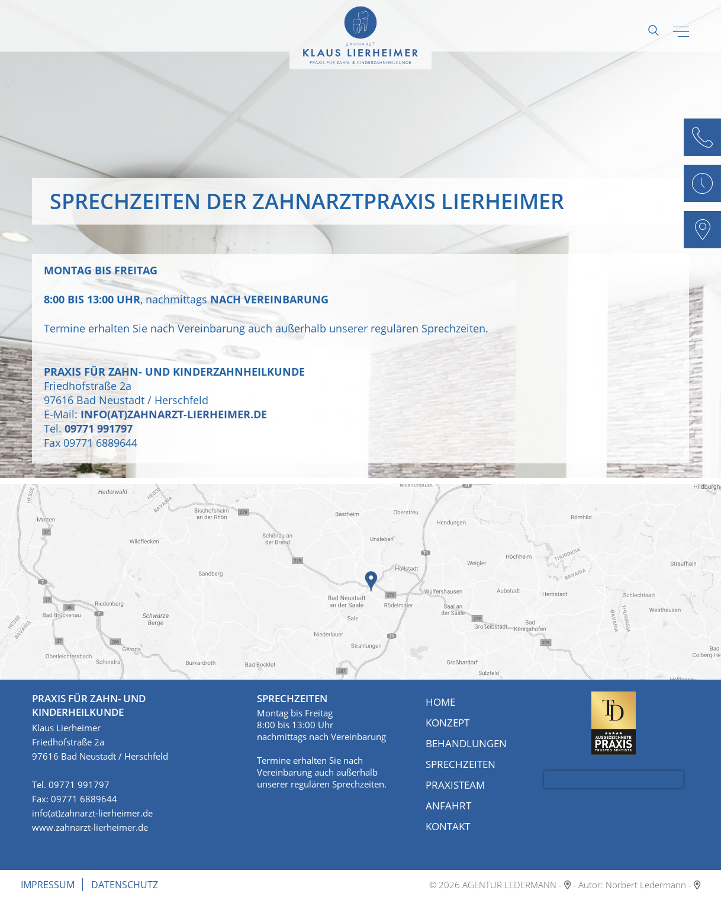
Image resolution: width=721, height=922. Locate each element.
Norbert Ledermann (646, 885)
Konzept (447, 722)
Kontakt (448, 826)
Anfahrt (448, 805)
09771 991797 (99, 428)
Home (440, 702)
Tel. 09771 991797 (71, 784)
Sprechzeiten (460, 764)
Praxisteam (455, 785)
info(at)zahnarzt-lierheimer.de (174, 414)
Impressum (48, 884)
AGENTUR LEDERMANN (509, 885)
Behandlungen (466, 743)
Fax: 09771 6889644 (74, 799)
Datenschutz (124, 884)
